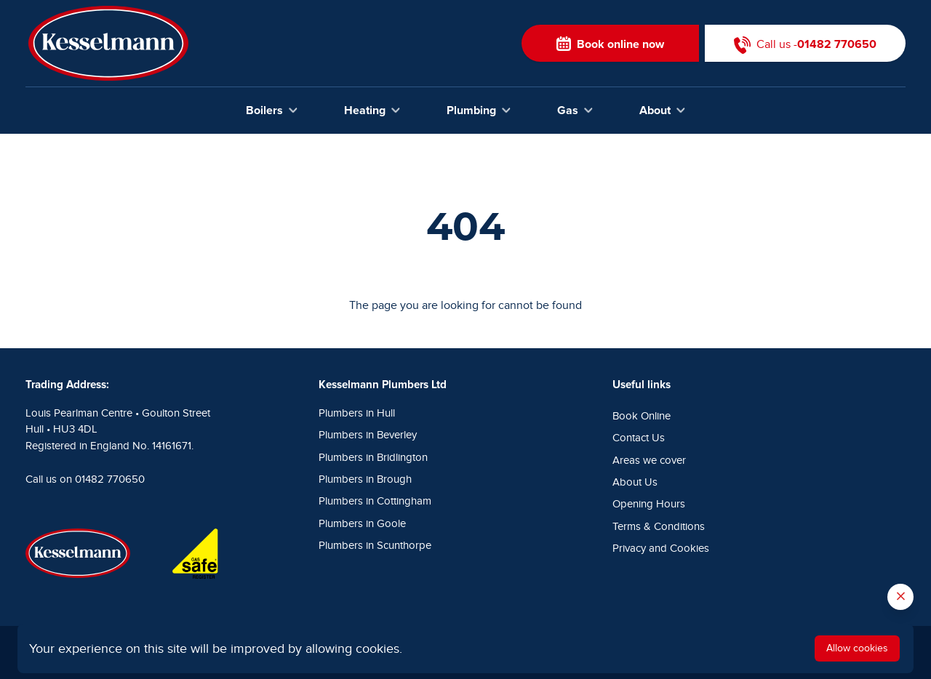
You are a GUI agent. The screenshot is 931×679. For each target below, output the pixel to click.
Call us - (805, 43)
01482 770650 (110, 479)
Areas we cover (649, 460)
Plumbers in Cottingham (375, 501)
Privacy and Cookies (660, 548)
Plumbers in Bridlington (373, 457)
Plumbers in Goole (362, 524)
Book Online (641, 416)
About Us (635, 482)
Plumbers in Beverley (368, 435)
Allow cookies (857, 648)
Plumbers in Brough (365, 479)
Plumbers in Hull (357, 413)
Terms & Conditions (658, 527)
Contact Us (638, 438)
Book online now (610, 43)
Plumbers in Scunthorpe (375, 545)
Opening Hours (648, 504)
